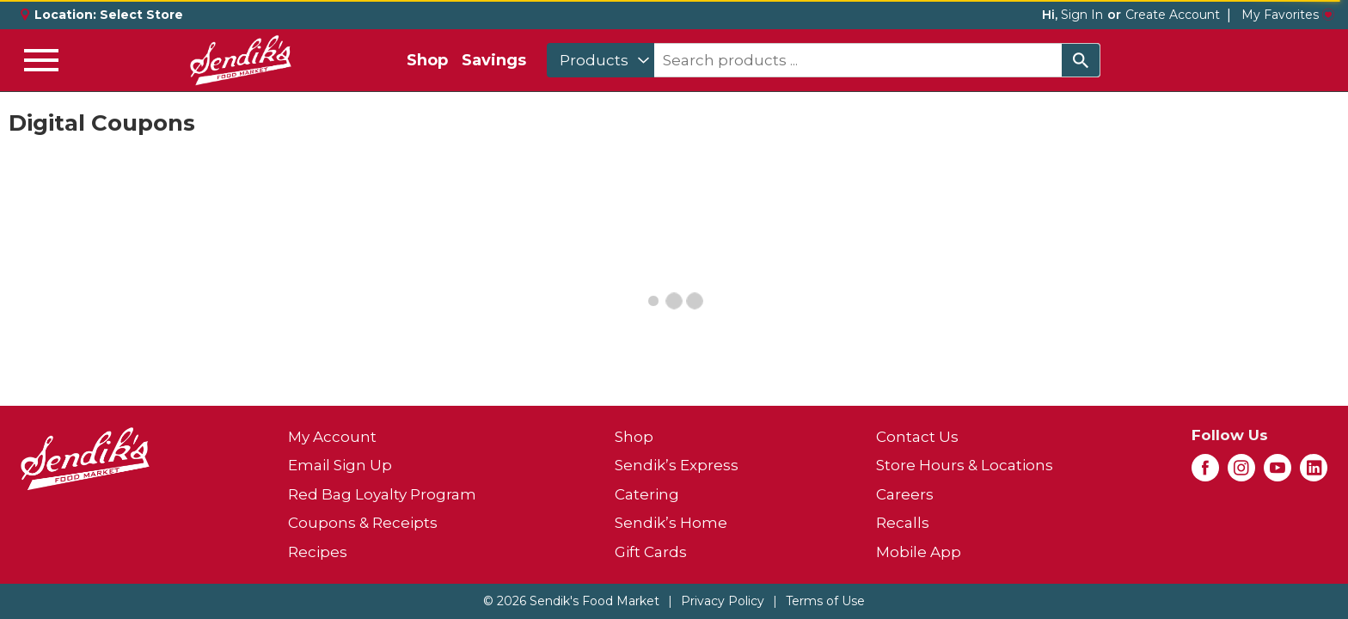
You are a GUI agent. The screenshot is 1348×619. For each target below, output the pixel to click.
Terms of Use (825, 601)
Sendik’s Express (676, 465)
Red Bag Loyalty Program (382, 494)
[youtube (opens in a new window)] (1277, 472)
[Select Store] (143, 14)
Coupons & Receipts (363, 522)
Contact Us (917, 436)
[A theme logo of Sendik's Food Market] (240, 60)
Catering (647, 494)
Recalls (902, 522)
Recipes (317, 552)
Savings (494, 60)
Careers (905, 494)
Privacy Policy (722, 601)
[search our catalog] (1081, 60)
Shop (427, 60)
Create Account (1172, 14)
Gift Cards (651, 552)
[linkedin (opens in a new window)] (1313, 472)
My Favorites (1287, 14)
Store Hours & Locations (964, 465)
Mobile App (918, 552)
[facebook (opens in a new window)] (1205, 472)
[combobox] (600, 60)
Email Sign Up (340, 465)
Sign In (1082, 14)
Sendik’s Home (671, 522)
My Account (332, 436)
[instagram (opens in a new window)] (1241, 472)
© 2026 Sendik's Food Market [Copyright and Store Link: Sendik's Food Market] (571, 601)
